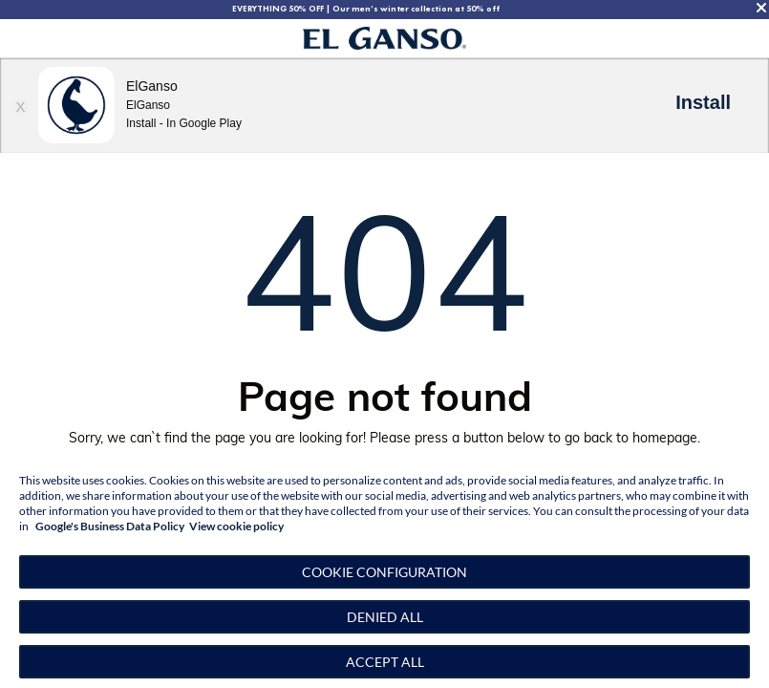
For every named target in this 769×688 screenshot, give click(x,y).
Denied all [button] (385, 617)
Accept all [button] (385, 662)
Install (703, 102)
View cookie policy (236, 526)
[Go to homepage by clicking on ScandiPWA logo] (384, 39)
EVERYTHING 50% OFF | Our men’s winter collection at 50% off (366, 8)
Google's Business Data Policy (109, 526)
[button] (384, 572)
